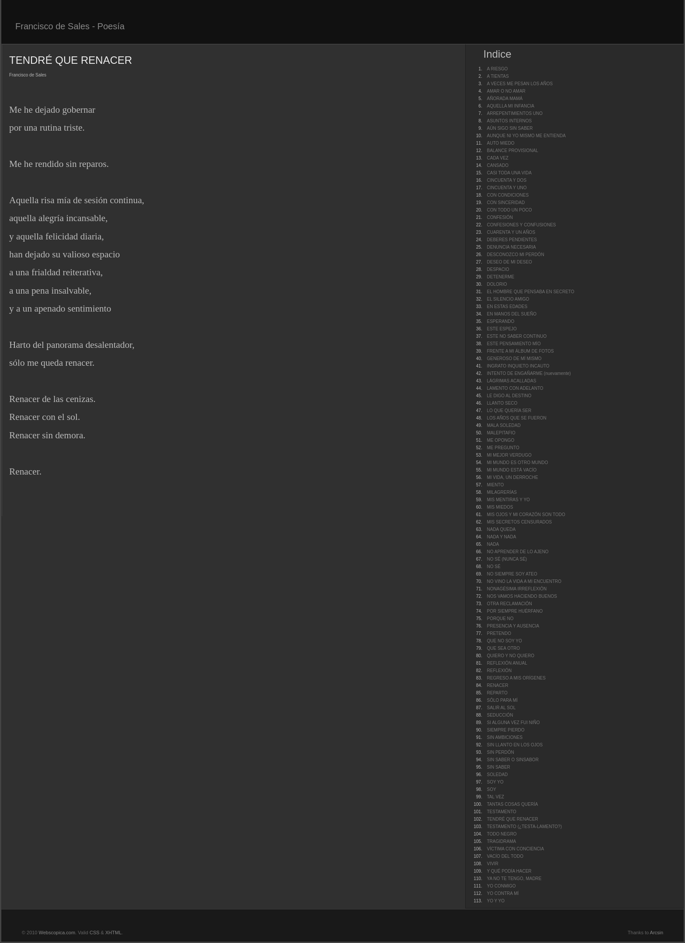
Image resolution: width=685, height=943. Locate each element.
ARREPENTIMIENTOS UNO (515, 113)
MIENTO (495, 484)
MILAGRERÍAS (501, 492)
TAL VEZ (495, 796)
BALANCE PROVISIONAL (512, 150)
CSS (95, 932)
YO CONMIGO (501, 886)
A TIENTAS (498, 76)
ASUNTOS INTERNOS (509, 120)
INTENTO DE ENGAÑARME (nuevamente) (529, 373)
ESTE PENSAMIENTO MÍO (513, 343)
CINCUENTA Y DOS (506, 180)
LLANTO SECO (502, 403)
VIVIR (492, 863)
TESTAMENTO (501, 811)
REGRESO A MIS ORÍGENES (516, 678)
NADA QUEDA (501, 529)
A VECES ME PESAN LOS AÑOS (520, 83)
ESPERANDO (500, 321)
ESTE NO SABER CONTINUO (517, 336)
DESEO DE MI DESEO (509, 262)
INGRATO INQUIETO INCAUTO (518, 366)
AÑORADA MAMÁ (504, 98)
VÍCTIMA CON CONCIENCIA (515, 848)
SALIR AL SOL (501, 707)
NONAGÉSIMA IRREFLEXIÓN (517, 588)
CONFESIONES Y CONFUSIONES (521, 224)
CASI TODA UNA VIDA (509, 172)
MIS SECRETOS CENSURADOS (519, 522)
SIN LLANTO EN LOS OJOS (515, 744)
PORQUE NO (500, 618)
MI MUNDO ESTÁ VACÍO (511, 470)
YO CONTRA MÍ (503, 893)
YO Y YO (496, 900)
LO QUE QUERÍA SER (509, 410)
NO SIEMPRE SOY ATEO (512, 574)
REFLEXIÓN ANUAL (507, 663)
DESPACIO (498, 269)
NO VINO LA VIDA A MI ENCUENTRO (524, 581)
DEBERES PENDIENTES (511, 239)
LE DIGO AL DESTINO (509, 395)
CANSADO (497, 165)
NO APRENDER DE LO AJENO (517, 551)
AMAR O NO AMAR (506, 91)
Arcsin (657, 932)
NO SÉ (493, 566)
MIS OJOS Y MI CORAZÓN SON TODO (526, 514)
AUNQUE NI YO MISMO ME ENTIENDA (526, 135)
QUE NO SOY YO (504, 640)
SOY (491, 789)
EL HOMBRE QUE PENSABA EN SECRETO (530, 291)
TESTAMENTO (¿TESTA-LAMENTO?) (524, 826)
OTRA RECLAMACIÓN (509, 603)
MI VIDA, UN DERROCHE (512, 477)
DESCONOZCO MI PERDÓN (515, 254)
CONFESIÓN (499, 217)
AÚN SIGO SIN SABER (510, 128)
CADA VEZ (497, 158)
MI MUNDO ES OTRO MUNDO (517, 462)
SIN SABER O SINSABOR (512, 759)
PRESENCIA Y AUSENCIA (513, 626)
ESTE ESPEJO (501, 328)
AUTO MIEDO (500, 143)
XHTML (113, 932)
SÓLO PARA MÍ (502, 700)
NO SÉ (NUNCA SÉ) (507, 559)
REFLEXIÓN (499, 670)
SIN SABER (498, 767)
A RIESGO (497, 68)
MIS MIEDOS (500, 507)
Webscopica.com (57, 932)
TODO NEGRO (501, 834)
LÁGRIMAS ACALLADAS (511, 380)
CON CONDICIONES (508, 195)
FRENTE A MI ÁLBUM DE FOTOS (520, 351)
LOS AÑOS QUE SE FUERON (516, 418)
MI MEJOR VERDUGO (509, 455)
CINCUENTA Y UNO (506, 187)
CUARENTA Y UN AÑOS (511, 232)
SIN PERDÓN (500, 752)
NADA (493, 544)
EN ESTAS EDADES (507, 306)
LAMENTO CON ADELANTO (515, 388)
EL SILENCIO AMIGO (508, 299)
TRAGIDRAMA (501, 841)
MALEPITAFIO (501, 432)
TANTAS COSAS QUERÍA (512, 804)
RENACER (497, 685)
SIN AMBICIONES (504, 737)
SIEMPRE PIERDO (505, 730)
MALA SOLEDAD (503, 425)
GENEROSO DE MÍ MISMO (514, 358)
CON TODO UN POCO (509, 210)
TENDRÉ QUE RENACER (512, 819)
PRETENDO (499, 633)
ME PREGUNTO (503, 447)
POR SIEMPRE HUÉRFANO (515, 611)
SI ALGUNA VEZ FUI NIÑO (513, 722)
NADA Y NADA (501, 536)
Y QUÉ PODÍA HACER (509, 871)
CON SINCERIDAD (506, 202)
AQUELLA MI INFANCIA (510, 106)
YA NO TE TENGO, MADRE (514, 878)
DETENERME (500, 276)
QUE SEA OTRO (503, 648)
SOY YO (495, 782)
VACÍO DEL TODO (505, 856)
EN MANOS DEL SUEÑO (511, 314)
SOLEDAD (497, 774)
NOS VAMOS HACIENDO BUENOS (522, 596)
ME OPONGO (500, 440)
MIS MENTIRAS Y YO (508, 499)
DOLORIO (497, 284)
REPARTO (497, 692)
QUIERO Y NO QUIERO (510, 655)
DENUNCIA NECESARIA (511, 247)
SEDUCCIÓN (500, 715)
